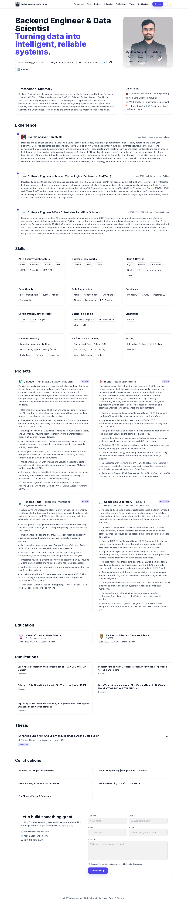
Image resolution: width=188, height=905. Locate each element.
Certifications (143, 4)
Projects (97, 4)
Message (92, 839)
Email (131, 816)
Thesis (132, 4)
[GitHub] (110, 62)
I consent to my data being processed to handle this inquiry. (116, 864)
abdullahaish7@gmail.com (30, 62)
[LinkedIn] (104, 62)
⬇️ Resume (23, 69)
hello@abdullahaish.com (61, 62)
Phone (91, 827)
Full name (92, 816)
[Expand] (167, 736)
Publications (121, 4)
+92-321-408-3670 (88, 62)
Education (108, 4)
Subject (132, 827)
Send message (98, 870)
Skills (89, 4)
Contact (158, 4)
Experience (79, 4)
